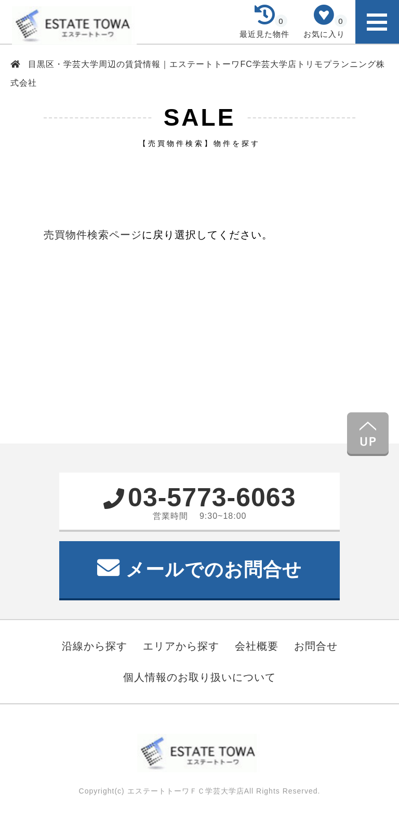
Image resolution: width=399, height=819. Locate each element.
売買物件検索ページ (93, 234)
